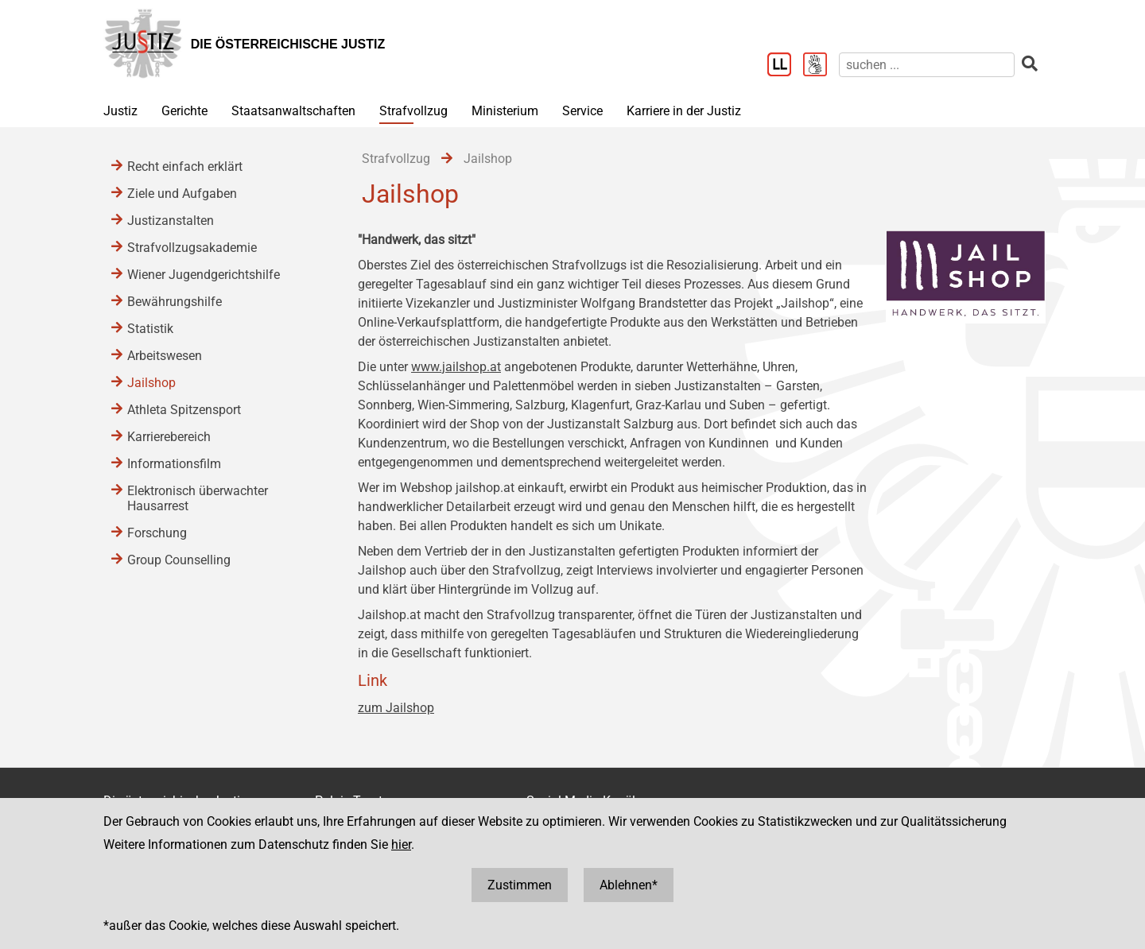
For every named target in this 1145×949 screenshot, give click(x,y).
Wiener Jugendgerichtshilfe (203, 274)
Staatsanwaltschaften (293, 110)
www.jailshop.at (456, 366)
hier (401, 844)
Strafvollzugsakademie (192, 247)
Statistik (150, 328)
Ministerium (505, 110)
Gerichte (184, 110)
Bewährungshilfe (174, 301)
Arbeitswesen (164, 355)
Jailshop (151, 382)
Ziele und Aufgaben (182, 193)
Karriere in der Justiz (684, 110)
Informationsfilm (174, 463)
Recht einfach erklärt (185, 166)
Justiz (120, 110)
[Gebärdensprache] (821, 65)
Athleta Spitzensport (184, 409)
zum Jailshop (396, 707)
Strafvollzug (413, 110)
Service (582, 110)
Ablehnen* (629, 885)
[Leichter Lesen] (785, 65)
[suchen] (927, 64)
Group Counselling (179, 559)
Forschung (157, 532)
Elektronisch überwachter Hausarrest (197, 498)
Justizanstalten (170, 220)
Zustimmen (519, 885)
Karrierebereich (169, 436)
